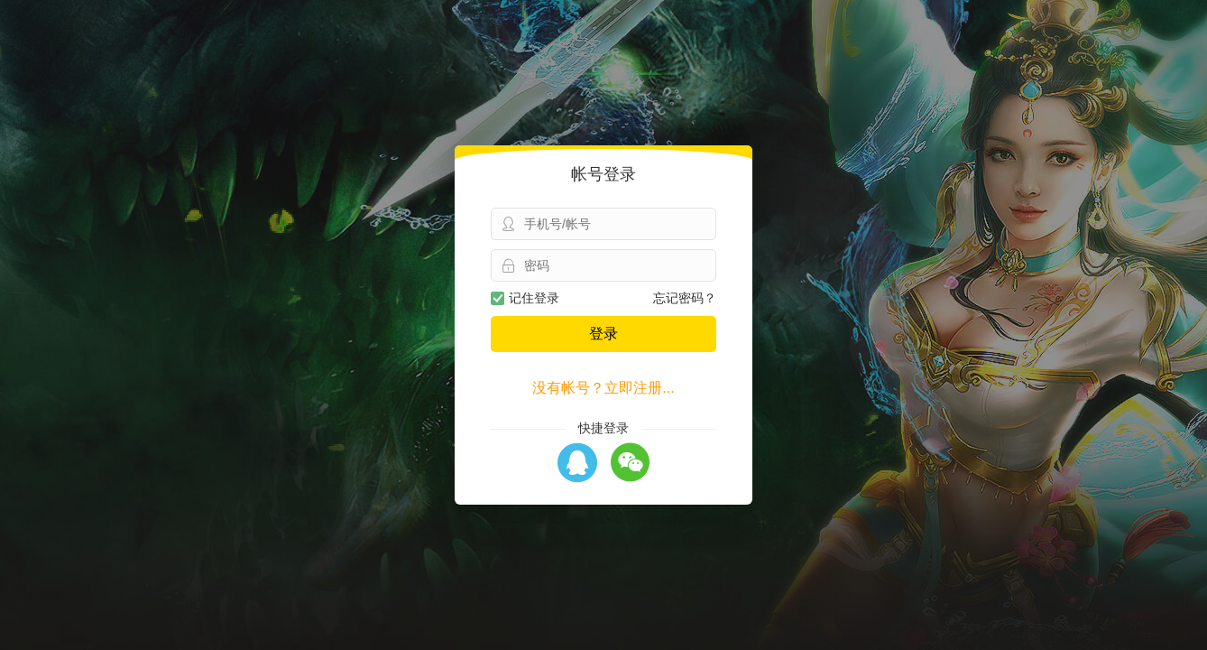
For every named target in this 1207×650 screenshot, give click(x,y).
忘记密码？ (684, 298)
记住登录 (525, 298)
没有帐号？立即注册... (603, 387)
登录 (603, 333)
